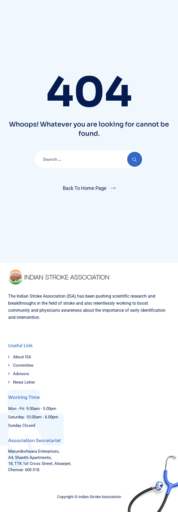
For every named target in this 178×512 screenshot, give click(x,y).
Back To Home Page (85, 188)
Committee (23, 365)
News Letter (24, 382)
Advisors (21, 373)
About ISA (22, 356)
